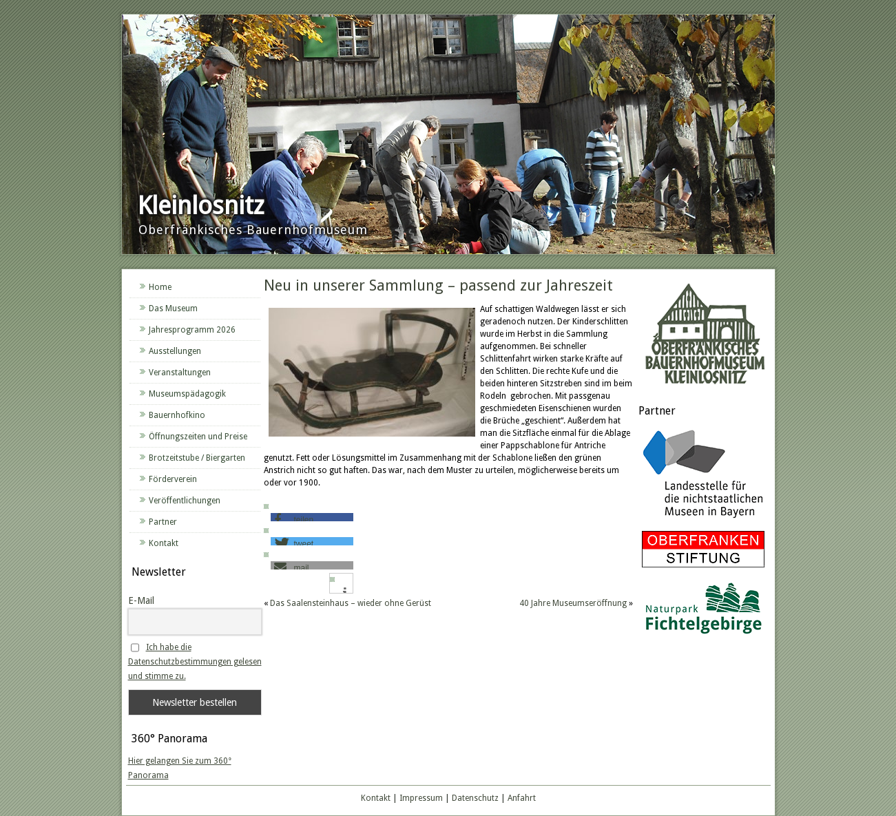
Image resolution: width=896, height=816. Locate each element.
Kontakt (163, 543)
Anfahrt (522, 798)
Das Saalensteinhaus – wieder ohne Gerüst (350, 603)
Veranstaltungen (180, 372)
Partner (163, 522)
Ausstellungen (175, 351)
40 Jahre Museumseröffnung (573, 603)
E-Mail (141, 600)
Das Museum (173, 308)
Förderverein (173, 479)
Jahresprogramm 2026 (192, 330)
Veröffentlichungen (184, 500)
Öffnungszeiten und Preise (198, 436)
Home (160, 287)
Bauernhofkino (177, 415)
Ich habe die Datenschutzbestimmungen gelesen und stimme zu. (195, 661)
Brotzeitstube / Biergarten (197, 458)
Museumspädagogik (187, 394)
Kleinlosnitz (201, 205)
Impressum (421, 798)
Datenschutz (475, 798)
